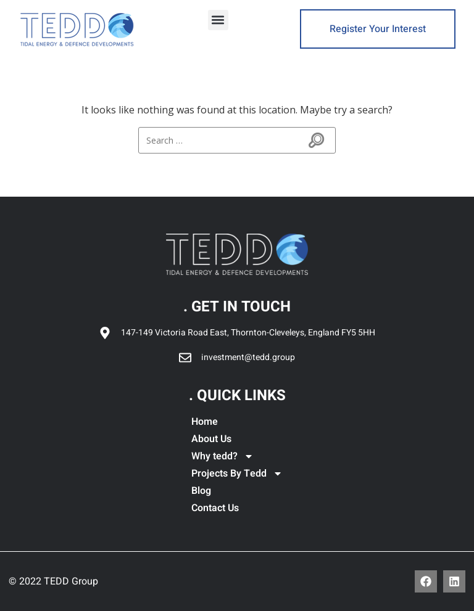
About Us (211, 439)
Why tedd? (222, 456)
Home (204, 422)
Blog (201, 491)
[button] (218, 20)
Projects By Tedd (237, 473)
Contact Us (215, 508)
